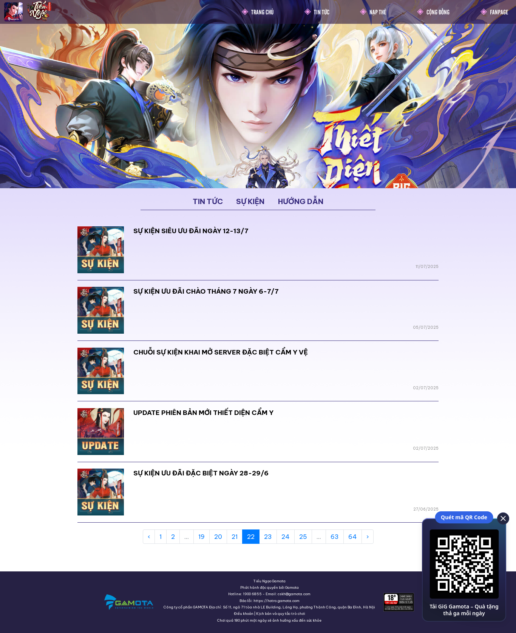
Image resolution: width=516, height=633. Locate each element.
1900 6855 (252, 594)
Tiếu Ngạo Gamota (269, 581)
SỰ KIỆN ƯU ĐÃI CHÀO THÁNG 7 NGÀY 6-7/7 (206, 291)
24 (285, 536)
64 (352, 536)
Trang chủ (262, 12)
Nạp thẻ (377, 12)
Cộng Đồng (438, 12)
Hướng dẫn (300, 201)
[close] (502, 518)
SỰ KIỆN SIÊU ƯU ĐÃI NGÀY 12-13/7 (191, 231)
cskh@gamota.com (294, 594)
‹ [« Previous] (149, 536)
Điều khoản (243, 613)
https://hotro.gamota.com (276, 601)
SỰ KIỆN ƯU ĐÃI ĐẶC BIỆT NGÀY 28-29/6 (201, 473)
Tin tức (208, 201)
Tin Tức (321, 12)
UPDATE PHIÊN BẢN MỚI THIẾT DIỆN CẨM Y (203, 413)
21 (235, 536)
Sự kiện (250, 201)
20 (218, 536)
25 (303, 536)
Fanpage (499, 12)
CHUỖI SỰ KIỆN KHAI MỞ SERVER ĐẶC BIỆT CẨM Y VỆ (220, 352)
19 (201, 536)
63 (335, 536)
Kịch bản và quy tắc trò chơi (280, 613)
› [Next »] (367, 536)
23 (268, 536)
